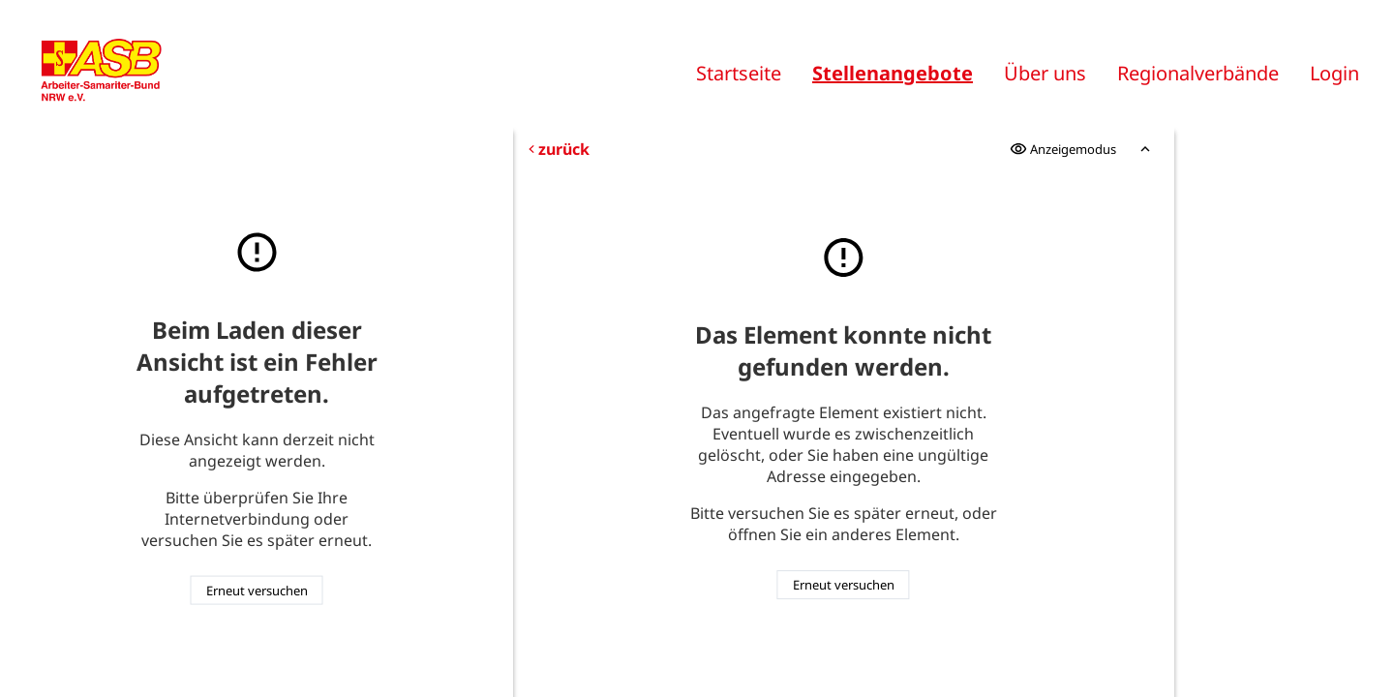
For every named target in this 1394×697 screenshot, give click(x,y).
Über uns (1045, 73)
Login (1334, 73)
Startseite (738, 73)
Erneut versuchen (257, 590)
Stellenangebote (892, 73)
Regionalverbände (1198, 73)
